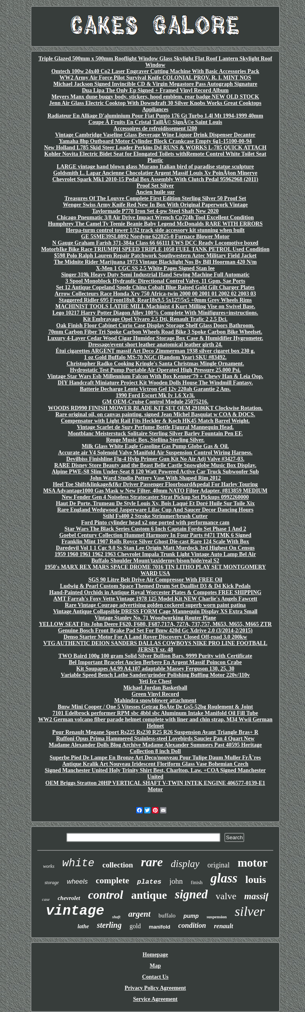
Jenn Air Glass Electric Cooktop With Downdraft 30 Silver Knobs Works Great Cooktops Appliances (155, 106)
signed (191, 894)
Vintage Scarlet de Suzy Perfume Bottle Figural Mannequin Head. (155, 427)
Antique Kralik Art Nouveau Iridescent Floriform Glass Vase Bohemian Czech (155, 764)
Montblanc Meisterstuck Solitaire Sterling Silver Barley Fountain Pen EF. (155, 433)
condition (192, 925)
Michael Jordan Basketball (155, 688)
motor (252, 862)
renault (223, 926)
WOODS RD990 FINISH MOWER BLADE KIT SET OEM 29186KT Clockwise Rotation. (155, 408)
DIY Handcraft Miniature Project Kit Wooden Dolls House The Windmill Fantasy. (155, 383)
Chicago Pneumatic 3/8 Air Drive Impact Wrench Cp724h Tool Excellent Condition (155, 217)
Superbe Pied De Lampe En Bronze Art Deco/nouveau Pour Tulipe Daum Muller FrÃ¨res (155, 758)
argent (139, 914)
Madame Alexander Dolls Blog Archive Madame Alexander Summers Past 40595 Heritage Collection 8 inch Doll (155, 748)
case (46, 899)
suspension (217, 916)
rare (152, 862)
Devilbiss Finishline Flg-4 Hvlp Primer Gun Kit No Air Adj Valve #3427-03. (155, 459)
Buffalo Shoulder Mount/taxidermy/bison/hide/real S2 (155, 561)
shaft (116, 917)
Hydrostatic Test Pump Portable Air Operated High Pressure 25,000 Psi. (155, 370)
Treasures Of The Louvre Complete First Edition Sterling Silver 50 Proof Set (155, 198)
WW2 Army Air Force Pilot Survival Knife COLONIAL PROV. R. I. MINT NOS (155, 78)
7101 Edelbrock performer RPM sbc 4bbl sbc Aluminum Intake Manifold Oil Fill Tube (155, 713)
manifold (159, 927)
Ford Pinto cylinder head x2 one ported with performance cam (155, 522)
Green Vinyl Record (155, 694)
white (78, 863)
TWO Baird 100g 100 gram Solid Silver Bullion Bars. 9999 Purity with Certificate (155, 656)
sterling (109, 925)
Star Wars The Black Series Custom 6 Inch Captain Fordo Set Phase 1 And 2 (155, 529)
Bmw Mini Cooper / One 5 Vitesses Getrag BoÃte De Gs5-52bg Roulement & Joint (155, 707)
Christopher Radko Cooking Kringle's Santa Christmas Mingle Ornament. (155, 364)
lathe (83, 926)
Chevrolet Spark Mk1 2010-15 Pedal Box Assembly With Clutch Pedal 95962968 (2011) (155, 179)
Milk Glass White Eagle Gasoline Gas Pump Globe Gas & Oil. (155, 446)
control (105, 894)
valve (226, 896)
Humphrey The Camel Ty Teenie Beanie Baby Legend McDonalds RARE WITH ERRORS (155, 224)
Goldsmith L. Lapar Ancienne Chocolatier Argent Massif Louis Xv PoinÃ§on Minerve (155, 173)
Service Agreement (155, 999)
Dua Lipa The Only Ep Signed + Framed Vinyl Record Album (155, 90)
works (48, 866)
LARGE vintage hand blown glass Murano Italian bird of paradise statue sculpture (155, 167)
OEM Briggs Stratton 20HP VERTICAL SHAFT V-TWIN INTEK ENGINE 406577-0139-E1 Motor (155, 786)
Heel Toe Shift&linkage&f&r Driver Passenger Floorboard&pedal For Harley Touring (155, 484)
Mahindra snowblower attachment (155, 700)
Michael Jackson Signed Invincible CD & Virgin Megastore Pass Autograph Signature (155, 84)
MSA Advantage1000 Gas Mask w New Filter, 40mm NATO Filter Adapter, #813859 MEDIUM (155, 491)
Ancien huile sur (155, 192)
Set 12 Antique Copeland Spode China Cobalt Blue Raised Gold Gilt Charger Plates (155, 287)
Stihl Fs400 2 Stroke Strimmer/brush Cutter (155, 516)
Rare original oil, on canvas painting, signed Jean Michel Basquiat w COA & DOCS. (155, 414)
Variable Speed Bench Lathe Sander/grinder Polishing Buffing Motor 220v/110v (155, 675)
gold (135, 926)
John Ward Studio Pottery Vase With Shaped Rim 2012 (155, 478)
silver (250, 911)
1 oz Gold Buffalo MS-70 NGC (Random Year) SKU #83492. (155, 357)
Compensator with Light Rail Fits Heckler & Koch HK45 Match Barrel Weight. (155, 421)
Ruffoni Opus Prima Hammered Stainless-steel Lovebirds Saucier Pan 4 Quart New (155, 739)
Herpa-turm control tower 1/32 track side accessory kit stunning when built (155, 230)
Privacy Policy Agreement (155, 988)
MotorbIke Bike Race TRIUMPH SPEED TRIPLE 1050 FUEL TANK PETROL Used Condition (155, 249)
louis (255, 879)
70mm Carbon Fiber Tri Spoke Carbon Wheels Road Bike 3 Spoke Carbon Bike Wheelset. (155, 332)
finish (197, 882)
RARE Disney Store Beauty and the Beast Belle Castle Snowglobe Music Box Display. (155, 465)
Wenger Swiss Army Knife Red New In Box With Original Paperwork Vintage (155, 205)
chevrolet (69, 898)
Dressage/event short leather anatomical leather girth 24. (155, 345)
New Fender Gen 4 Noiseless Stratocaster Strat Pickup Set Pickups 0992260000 (155, 497)
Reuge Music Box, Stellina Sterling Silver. (155, 440)
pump (191, 916)
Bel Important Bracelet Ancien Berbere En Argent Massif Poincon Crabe (155, 662)
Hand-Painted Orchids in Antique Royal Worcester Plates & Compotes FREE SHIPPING (155, 592)
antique (149, 895)
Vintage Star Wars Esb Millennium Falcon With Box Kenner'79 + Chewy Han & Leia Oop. (155, 376)
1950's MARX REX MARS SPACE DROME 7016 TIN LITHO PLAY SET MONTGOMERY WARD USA (155, 570)
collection (117, 865)
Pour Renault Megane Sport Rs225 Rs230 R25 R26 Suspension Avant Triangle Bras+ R (155, 732)
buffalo (167, 915)
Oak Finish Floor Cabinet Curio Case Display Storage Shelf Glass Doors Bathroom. (155, 325)
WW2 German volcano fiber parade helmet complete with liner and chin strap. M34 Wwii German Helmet (155, 723)
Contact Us (155, 977)
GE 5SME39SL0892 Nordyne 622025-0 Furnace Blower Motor (155, 236)
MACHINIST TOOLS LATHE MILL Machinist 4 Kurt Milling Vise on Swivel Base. (155, 306)
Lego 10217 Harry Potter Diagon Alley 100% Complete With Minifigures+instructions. (155, 313)
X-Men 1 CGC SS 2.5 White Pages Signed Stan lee (155, 268)
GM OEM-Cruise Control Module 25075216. (155, 402)
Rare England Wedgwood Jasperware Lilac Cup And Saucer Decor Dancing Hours (155, 510)
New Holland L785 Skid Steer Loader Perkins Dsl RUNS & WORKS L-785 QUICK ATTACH (155, 148)
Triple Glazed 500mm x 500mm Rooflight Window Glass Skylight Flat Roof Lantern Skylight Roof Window (155, 62)
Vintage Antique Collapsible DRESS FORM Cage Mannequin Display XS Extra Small (155, 611)
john (176, 881)
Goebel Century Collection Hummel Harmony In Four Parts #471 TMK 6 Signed (155, 535)
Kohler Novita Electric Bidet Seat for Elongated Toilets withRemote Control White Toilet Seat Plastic (155, 157)
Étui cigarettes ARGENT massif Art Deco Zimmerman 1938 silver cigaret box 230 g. (155, 351)
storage (51, 882)
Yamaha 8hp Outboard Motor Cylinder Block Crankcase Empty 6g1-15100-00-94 (155, 141)
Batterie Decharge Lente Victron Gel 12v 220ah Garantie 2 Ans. (155, 389)
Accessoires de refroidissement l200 (155, 128)
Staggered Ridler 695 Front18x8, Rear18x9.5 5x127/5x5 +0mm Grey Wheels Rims (155, 300)
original (218, 865)
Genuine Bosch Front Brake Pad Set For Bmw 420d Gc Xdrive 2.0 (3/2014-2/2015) (155, 630)
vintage (75, 911)
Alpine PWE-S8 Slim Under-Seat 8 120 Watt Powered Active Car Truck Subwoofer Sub (155, 472)
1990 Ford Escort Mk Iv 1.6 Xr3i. (155, 395)
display (185, 863)
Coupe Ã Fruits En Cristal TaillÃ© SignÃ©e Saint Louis (155, 122)
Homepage (155, 955)
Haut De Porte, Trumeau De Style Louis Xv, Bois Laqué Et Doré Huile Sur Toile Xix (155, 503)
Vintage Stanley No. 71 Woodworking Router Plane (155, 618)
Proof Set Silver (155, 186)
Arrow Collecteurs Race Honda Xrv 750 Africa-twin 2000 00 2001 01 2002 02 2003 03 (155, 294)
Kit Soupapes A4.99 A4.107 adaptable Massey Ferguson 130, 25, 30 (155, 669)
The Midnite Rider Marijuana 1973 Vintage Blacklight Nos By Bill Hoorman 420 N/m (155, 262)
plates (149, 882)
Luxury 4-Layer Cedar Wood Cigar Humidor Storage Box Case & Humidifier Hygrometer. (155, 338)
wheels (77, 881)
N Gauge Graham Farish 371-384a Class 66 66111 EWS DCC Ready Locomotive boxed (155, 243)
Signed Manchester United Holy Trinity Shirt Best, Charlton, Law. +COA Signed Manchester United (155, 773)
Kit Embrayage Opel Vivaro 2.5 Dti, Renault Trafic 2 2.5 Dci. (155, 319)
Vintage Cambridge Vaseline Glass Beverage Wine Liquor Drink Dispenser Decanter (155, 135)
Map (155, 966)
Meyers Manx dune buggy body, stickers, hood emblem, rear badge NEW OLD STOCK (155, 97)
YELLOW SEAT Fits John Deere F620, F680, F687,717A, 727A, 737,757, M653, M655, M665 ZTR (155, 624)
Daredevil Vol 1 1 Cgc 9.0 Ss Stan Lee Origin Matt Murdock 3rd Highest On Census (155, 548)
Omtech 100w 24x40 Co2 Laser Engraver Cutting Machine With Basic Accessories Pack (155, 71)
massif (256, 896)
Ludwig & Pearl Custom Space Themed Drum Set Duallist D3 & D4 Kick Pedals (155, 586)
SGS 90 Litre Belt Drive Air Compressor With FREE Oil (155, 580)
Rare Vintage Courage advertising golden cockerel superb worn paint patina (155, 605)
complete (112, 880)
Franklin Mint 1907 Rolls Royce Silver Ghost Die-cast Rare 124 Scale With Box (155, 542)
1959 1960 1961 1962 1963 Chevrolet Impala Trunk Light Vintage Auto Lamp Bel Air (155, 554)
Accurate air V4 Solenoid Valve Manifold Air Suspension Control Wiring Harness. (155, 453)
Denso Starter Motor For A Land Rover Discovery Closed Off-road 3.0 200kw (155, 637)
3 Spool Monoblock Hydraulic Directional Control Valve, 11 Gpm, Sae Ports (155, 281)
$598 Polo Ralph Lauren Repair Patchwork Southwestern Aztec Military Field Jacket (155, 256)
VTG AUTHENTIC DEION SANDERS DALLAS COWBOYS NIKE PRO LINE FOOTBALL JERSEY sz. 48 (155, 646)
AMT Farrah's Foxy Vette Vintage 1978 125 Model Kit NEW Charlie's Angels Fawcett (155, 599)
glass (223, 878)
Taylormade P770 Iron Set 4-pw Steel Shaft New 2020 (155, 211)
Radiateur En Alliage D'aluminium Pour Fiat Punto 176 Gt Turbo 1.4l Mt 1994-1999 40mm (155, 116)
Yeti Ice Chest (155, 681)
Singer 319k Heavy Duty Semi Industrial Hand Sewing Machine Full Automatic (155, 275)
